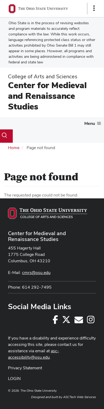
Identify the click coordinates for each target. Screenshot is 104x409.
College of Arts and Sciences (42, 76)
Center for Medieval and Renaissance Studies (47, 96)
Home (13, 147)
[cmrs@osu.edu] (78, 321)
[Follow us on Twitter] (66, 321)
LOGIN (14, 378)
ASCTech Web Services (79, 397)
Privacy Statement (25, 368)
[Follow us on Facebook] (55, 321)
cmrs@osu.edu (36, 272)
